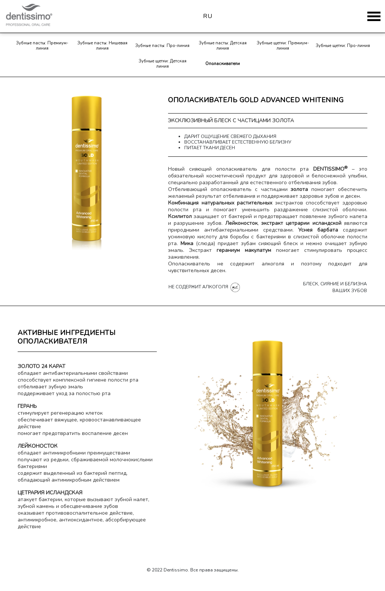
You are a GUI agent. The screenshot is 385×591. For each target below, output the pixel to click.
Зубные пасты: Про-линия (162, 45)
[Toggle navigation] (374, 16)
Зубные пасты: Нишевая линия (102, 45)
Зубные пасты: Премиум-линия (42, 45)
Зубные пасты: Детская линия (223, 45)
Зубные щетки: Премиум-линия (283, 45)
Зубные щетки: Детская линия (162, 63)
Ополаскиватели (222, 64)
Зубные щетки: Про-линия (343, 45)
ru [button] (207, 16)
